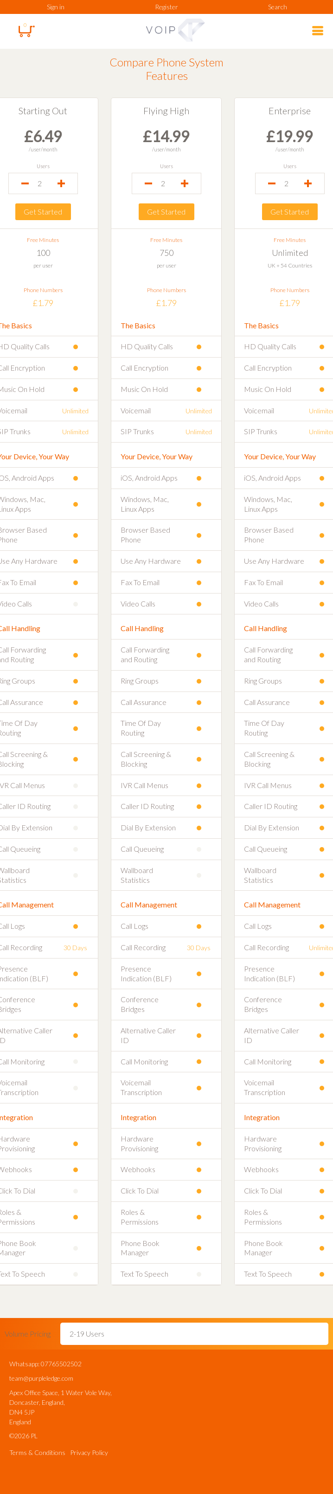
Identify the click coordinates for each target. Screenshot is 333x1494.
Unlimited (291, 253)
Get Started (41, 211)
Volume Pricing (28, 1333)
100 (42, 253)
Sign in (55, 7)
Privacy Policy (89, 1452)
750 (166, 253)
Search (277, 7)
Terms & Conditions (37, 1452)
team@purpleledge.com (41, 1378)
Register (166, 7)
